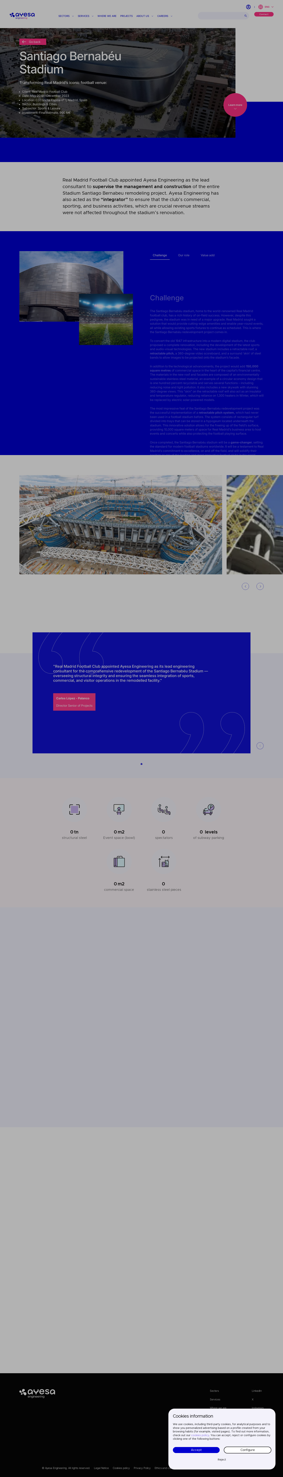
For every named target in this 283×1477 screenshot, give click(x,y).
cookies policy (200, 1435)
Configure (248, 1450)
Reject (222, 1459)
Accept (196, 1450)
